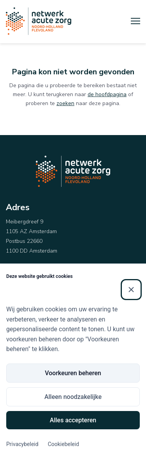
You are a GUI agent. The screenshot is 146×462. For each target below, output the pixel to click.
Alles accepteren (73, 420)
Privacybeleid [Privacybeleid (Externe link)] (22, 444)
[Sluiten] (131, 290)
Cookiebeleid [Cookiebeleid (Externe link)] (63, 444)
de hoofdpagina (107, 94)
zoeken (65, 103)
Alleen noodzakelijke (73, 397)
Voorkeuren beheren (73, 373)
